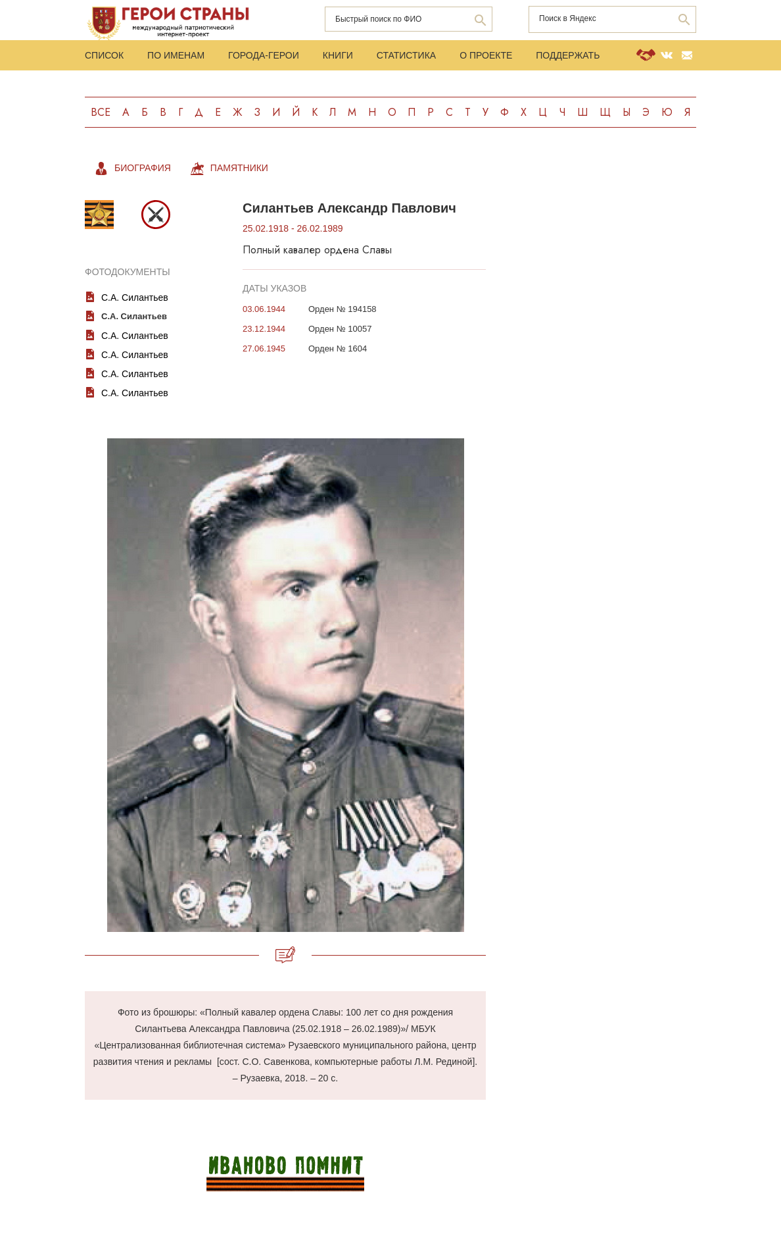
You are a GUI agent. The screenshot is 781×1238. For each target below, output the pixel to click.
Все (100, 112)
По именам (175, 55)
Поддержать (568, 55)
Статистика (406, 55)
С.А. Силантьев (134, 297)
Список (104, 55)
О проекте (486, 55)
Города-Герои (263, 55)
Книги (338, 55)
